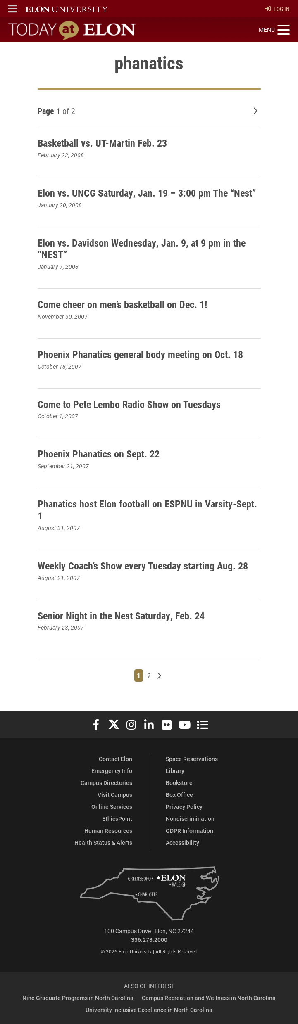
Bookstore (179, 783)
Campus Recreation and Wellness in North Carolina (209, 998)
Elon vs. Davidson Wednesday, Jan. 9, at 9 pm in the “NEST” (142, 248)
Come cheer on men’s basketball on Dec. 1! (122, 304)
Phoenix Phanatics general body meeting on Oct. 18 (140, 354)
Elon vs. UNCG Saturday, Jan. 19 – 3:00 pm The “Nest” (147, 192)
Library (175, 771)
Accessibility (182, 842)
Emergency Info (111, 771)
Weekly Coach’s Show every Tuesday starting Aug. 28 (143, 565)
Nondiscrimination (190, 819)
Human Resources (108, 830)
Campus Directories (106, 783)
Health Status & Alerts (103, 842)
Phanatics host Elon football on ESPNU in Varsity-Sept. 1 (147, 509)
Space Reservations (192, 759)
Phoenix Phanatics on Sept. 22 (99, 453)
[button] (12, 9)
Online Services (111, 807)
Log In (277, 9)
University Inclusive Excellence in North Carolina (149, 1010)
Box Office (179, 795)
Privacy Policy (184, 807)
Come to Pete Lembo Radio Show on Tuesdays (129, 404)
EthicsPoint (117, 819)
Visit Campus (115, 795)
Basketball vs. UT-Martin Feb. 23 (102, 142)
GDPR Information (189, 830)
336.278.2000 (149, 939)
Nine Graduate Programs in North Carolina (78, 998)
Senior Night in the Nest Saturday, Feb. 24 (121, 615)
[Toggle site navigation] (274, 30)
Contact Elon (115, 759)
